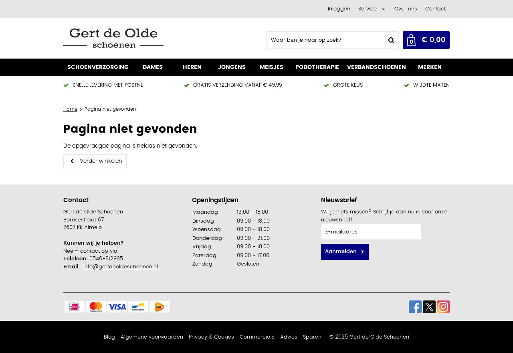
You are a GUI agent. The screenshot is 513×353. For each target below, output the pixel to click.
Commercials (257, 337)
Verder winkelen (101, 161)
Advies (288, 337)
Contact (435, 9)
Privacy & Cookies (211, 337)
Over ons (405, 9)
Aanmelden (341, 251)
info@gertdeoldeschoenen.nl (120, 267)
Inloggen (339, 9)
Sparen (312, 337)
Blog (109, 337)
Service (367, 9)
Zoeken (390, 40)
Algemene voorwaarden (152, 337)
